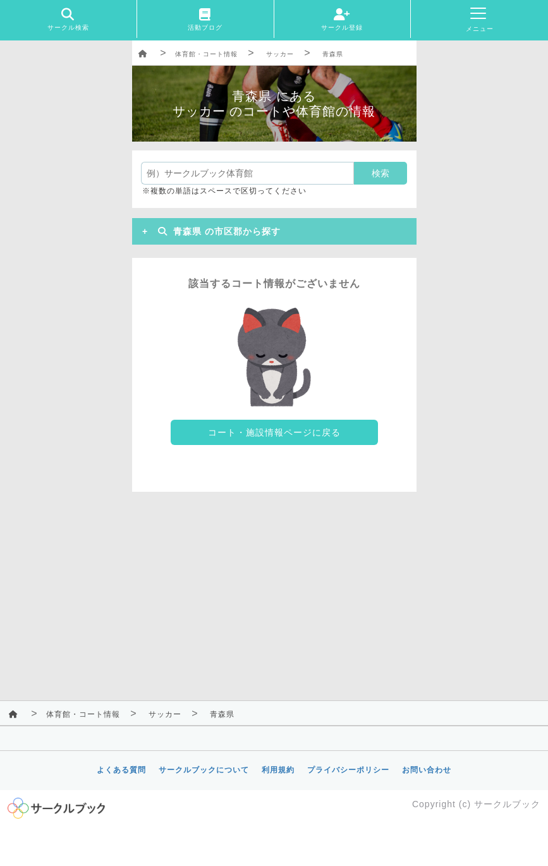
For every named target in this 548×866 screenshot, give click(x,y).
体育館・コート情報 (206, 54)
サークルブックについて (204, 769)
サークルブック (507, 804)
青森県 (332, 54)
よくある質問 (121, 769)
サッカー (280, 54)
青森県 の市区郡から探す (217, 231)
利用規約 (278, 769)
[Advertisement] (274, 592)
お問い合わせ (426, 769)
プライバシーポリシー (348, 769)
